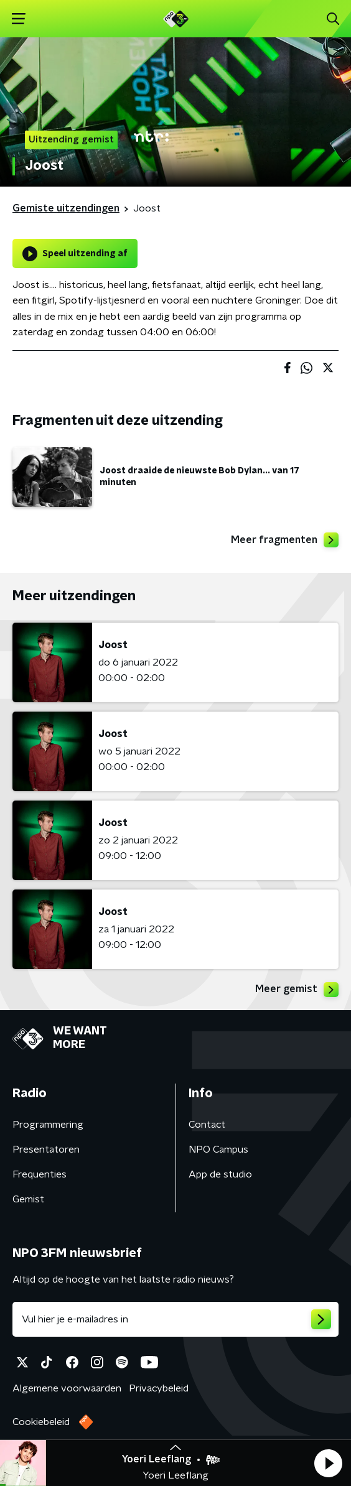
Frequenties (39, 1174)
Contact (207, 1125)
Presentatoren (46, 1149)
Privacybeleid (159, 1388)
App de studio (220, 1174)
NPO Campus (218, 1149)
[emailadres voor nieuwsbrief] (175, 1319)
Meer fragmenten (285, 539)
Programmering (47, 1125)
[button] (328, 1463)
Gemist (28, 1199)
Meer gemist (297, 989)
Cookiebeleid (41, 1422)
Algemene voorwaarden (66, 1388)
